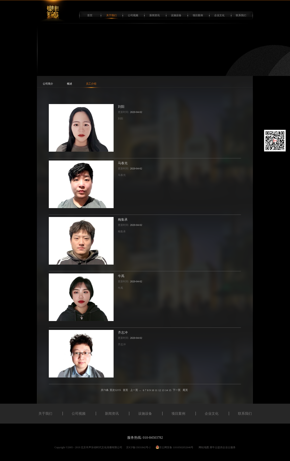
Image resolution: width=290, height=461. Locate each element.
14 (166, 390)
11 (156, 390)
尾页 (185, 390)
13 (163, 390)
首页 (89, 15)
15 (170, 390)
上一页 (134, 390)
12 (159, 390)
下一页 (177, 390)
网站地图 (203, 447)
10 (152, 390)
